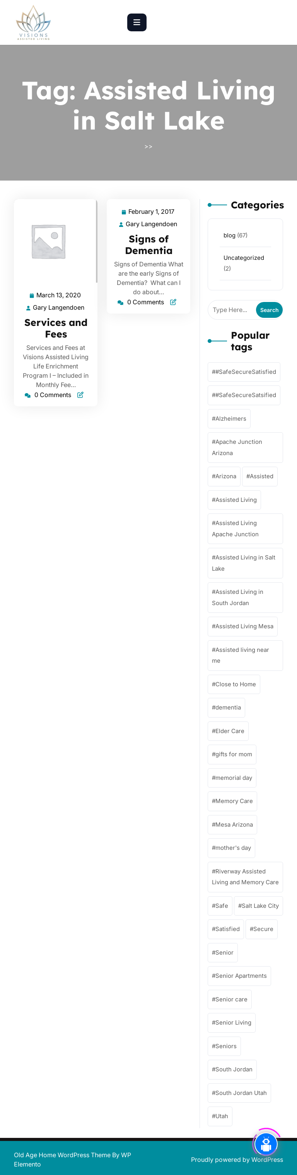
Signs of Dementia (148, 244)
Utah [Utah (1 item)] (221, 1116)
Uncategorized (244, 257)
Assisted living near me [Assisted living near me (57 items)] (240, 655)
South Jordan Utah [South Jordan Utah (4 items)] (241, 1093)
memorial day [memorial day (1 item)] (233, 777)
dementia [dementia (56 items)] (228, 707)
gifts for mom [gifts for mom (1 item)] (233, 754)
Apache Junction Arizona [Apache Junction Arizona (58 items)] (237, 447)
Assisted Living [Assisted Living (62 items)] (236, 499)
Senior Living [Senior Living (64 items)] (233, 1022)
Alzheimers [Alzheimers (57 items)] (230, 418)
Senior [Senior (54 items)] (224, 952)
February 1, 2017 (151, 211)
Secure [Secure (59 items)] (263, 929)
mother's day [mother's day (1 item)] (233, 847)
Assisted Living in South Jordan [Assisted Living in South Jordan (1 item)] (237, 597)
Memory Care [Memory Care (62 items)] (234, 801)
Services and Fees (55, 328)
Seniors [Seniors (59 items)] (226, 1046)
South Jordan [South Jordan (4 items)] (234, 1069)
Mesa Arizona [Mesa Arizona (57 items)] (234, 824)
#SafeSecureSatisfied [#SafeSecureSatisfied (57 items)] (245, 371)
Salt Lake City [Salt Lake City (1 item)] (260, 905)
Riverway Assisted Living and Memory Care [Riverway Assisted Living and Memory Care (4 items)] (245, 877)
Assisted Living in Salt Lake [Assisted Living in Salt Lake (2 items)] (243, 563)
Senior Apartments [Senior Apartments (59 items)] (241, 975)
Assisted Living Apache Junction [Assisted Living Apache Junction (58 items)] (235, 528)
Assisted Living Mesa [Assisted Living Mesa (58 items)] (244, 626)
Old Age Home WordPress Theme (63, 1155)
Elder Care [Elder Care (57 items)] (229, 731)
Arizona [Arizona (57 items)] (225, 476)
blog (230, 235)
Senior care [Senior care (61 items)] (231, 999)
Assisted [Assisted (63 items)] (261, 476)
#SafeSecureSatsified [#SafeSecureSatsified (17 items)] (245, 395)
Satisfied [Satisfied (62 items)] (227, 929)
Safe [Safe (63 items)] (221, 905)
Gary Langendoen (59, 307)
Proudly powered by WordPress (237, 1159)
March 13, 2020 (59, 295)
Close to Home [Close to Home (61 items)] (235, 684)
